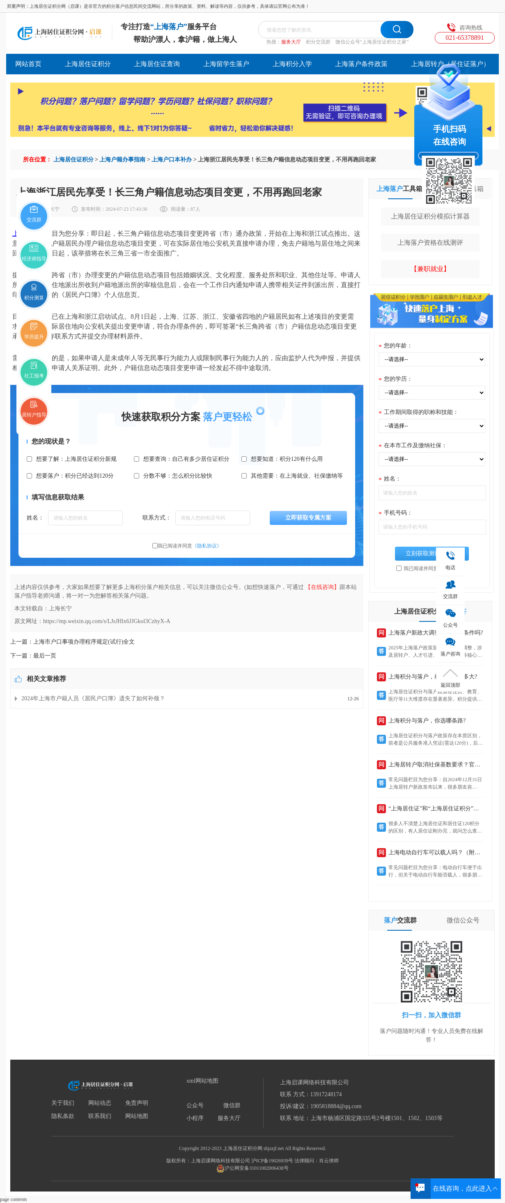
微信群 (232, 1106)
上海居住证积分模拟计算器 (430, 216)
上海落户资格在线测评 (430, 242)
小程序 (195, 1118)
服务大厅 (291, 42)
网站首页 (28, 63)
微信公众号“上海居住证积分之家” (372, 42)
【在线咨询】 (322, 587)
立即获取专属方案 (308, 518)
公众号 (195, 1106)
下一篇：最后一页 (33, 656)
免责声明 (136, 1103)
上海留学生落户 (226, 63)
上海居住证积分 (88, 63)
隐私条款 (62, 1116)
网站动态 (99, 1103)
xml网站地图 (202, 1081)
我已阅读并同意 (190, 546)
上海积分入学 (292, 63)
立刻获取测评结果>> (432, 553)
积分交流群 (318, 42)
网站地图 (136, 1116)
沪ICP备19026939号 (272, 1161)
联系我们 (99, 1116)
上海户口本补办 (172, 159)
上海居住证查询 (157, 63)
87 (193, 209)
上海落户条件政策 (361, 63)
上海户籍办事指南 (122, 159)
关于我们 (62, 1103)
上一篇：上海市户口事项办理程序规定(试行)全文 (72, 642)
